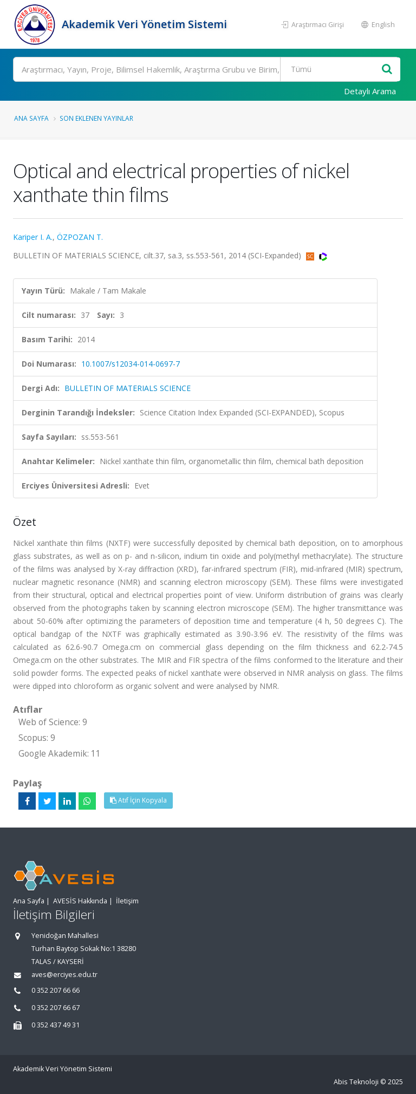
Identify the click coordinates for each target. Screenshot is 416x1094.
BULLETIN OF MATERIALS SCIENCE (127, 388)
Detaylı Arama (370, 91)
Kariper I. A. (33, 237)
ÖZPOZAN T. (80, 237)
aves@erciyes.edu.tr (64, 974)
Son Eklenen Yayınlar (96, 118)
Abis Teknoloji (356, 1081)
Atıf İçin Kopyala (138, 800)
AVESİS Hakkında (80, 901)
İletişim (127, 901)
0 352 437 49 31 (55, 1025)
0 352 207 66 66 (55, 990)
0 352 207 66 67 (55, 1007)
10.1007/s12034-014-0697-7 (130, 364)
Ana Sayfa (31, 118)
